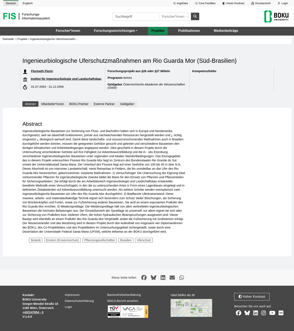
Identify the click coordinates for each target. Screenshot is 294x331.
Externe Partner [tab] (104, 104)
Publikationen (189, 30)
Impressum (72, 294)
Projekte (157, 30)
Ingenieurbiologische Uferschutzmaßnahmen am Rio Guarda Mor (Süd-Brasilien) (78, 39)
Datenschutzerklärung (79, 301)
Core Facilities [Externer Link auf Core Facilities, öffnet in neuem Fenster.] (205, 3)
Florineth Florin (42, 71)
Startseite (8, 39)
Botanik (36, 240)
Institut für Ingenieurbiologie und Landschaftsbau (66, 78)
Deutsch (11, 3)
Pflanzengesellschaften (99, 240)
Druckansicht (261, 3)
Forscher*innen (68, 30)
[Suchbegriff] (136, 17)
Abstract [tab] (30, 104)
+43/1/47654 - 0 (32, 312)
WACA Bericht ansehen (122, 301)
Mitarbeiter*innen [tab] (52, 104)
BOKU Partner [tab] (79, 104)
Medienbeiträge (226, 30)
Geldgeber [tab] (127, 104)
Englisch (28, 3)
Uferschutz (144, 240)
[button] (116, 31)
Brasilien (126, 240)
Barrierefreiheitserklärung (124, 294)
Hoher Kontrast (233, 3)
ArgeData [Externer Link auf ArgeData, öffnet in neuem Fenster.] (180, 3)
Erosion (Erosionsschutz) (62, 240)
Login (283, 3)
